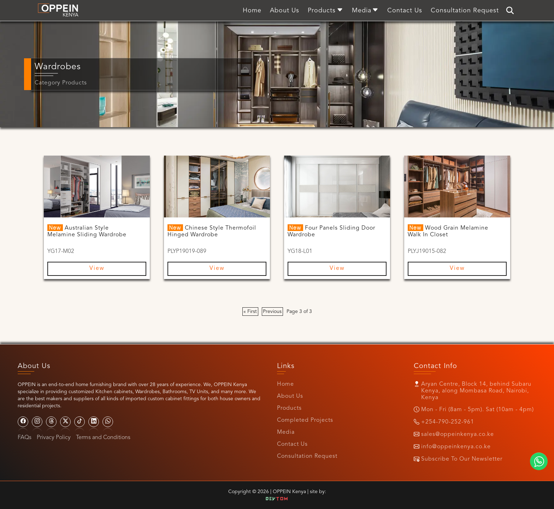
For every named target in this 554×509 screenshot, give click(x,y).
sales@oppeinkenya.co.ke (457, 434)
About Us (290, 396)
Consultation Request (307, 456)
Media (286, 432)
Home (285, 384)
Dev (277, 499)
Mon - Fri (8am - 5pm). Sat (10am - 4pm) (477, 410)
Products (289, 408)
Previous (272, 311)
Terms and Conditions (103, 437)
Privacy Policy (54, 437)
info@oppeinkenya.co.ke (456, 447)
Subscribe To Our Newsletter (461, 459)
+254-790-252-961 (447, 422)
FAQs (24, 437)
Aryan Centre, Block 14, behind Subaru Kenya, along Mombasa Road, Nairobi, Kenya (476, 391)
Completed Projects (305, 420)
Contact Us (292, 444)
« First (250, 311)
